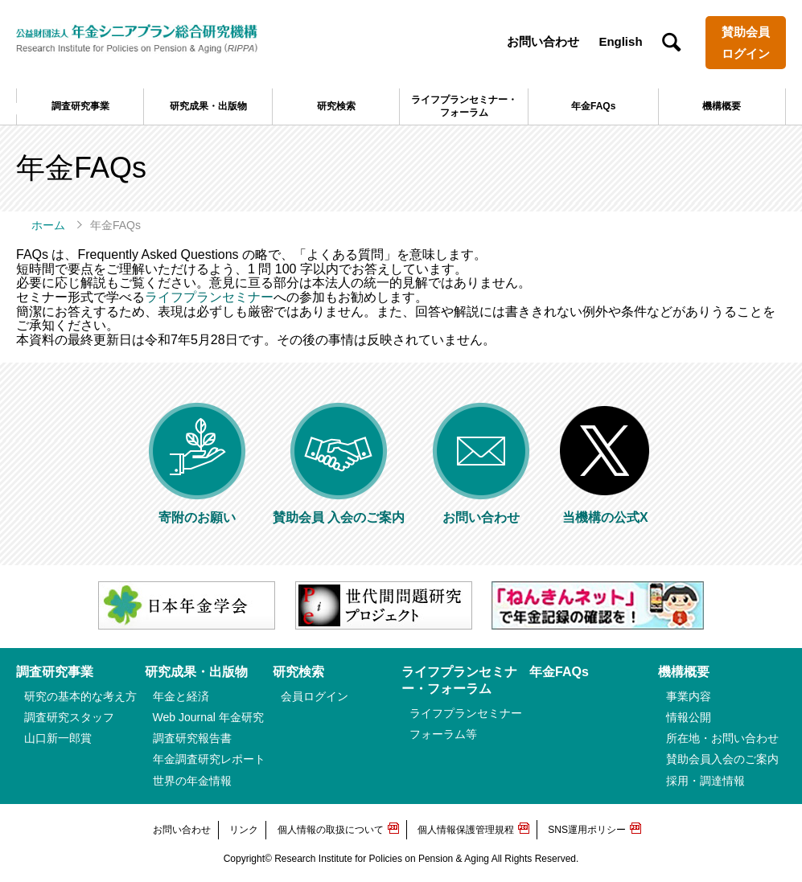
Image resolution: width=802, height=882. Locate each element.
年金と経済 (181, 696)
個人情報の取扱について (331, 829)
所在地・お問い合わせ (722, 738)
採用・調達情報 (705, 780)
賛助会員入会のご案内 (722, 759)
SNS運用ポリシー (587, 829)
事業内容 (688, 696)
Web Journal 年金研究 (208, 717)
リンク (243, 829)
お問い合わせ (543, 41)
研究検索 (336, 106)
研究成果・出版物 (208, 106)
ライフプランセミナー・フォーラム (464, 106)
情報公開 (688, 717)
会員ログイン (314, 696)
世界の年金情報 (192, 780)
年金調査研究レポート (209, 759)
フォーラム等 (443, 734)
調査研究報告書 (192, 738)
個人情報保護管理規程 (465, 829)
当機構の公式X (605, 510)
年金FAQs (593, 106)
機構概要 (721, 106)
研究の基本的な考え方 (80, 696)
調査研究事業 (80, 106)
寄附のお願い (197, 510)
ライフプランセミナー (209, 297)
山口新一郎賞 (58, 738)
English (620, 41)
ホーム (48, 225)
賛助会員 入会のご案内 (339, 510)
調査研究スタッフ (69, 717)
